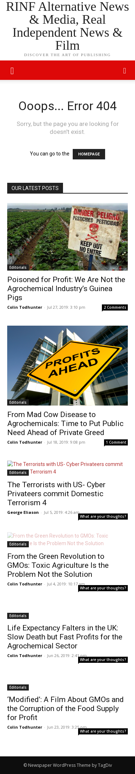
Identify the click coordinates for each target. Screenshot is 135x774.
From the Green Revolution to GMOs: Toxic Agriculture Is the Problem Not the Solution (58, 565)
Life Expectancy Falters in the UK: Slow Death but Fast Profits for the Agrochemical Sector (64, 637)
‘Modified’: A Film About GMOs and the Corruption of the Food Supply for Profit (65, 708)
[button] (125, 70)
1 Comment (116, 442)
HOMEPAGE (89, 154)
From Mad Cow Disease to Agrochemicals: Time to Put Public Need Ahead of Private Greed (65, 423)
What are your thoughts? (103, 516)
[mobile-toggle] (12, 70)
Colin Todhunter (24, 307)
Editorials (18, 267)
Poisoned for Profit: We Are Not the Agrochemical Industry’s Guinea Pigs (66, 288)
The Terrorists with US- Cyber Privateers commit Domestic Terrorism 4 (56, 493)
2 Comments (115, 307)
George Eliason (23, 512)
